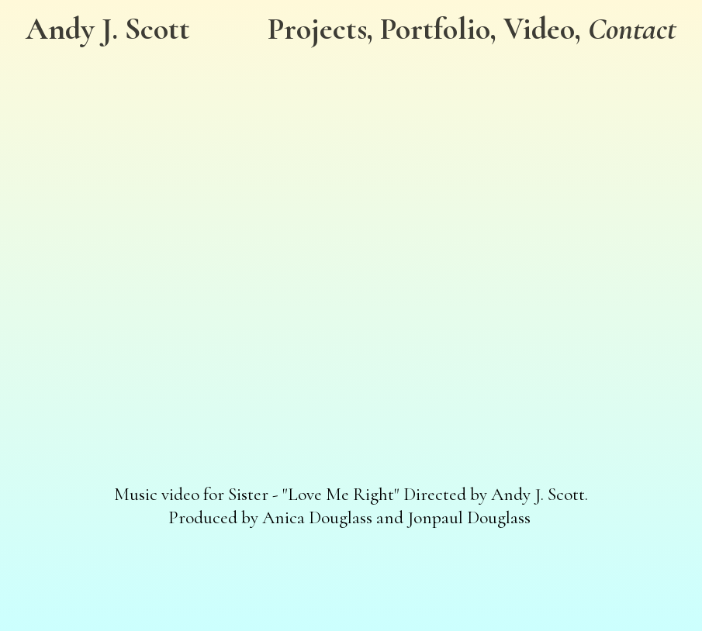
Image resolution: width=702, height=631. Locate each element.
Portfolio (435, 28)
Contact (632, 28)
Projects (317, 28)
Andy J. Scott (108, 28)
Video (539, 28)
